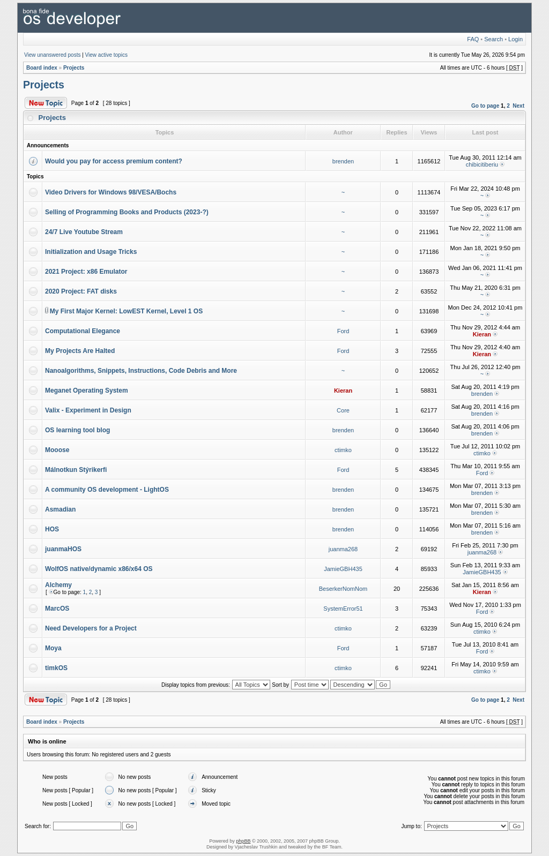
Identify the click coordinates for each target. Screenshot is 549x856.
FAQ (473, 39)
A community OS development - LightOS (107, 489)
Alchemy (58, 585)
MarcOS (57, 608)
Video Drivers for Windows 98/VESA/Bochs (110, 192)
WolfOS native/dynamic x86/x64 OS (99, 569)
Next (518, 106)
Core (343, 410)
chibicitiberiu (482, 164)
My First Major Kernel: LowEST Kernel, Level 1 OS (126, 311)
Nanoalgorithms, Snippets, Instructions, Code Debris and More (141, 370)
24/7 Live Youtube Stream (84, 232)
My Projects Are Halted (80, 351)
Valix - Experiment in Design (88, 410)
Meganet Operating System (86, 390)
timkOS (56, 668)
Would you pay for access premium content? (113, 161)
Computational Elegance (82, 331)
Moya (53, 648)
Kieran (482, 334)
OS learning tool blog (77, 430)
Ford (343, 331)
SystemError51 (342, 608)
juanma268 (343, 549)
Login (515, 39)
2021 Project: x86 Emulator (86, 271)
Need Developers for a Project (91, 628)
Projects (73, 68)
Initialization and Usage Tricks (91, 252)
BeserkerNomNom (343, 588)
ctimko (343, 450)
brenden (343, 161)
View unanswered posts (52, 55)
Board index (41, 68)
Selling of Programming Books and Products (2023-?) (127, 212)
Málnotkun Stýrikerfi (76, 470)
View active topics (106, 55)
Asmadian (60, 509)
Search (493, 39)
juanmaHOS (63, 549)
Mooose (57, 450)
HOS (52, 529)
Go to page (485, 106)
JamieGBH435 (343, 569)
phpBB (243, 841)
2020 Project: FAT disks (81, 291)
